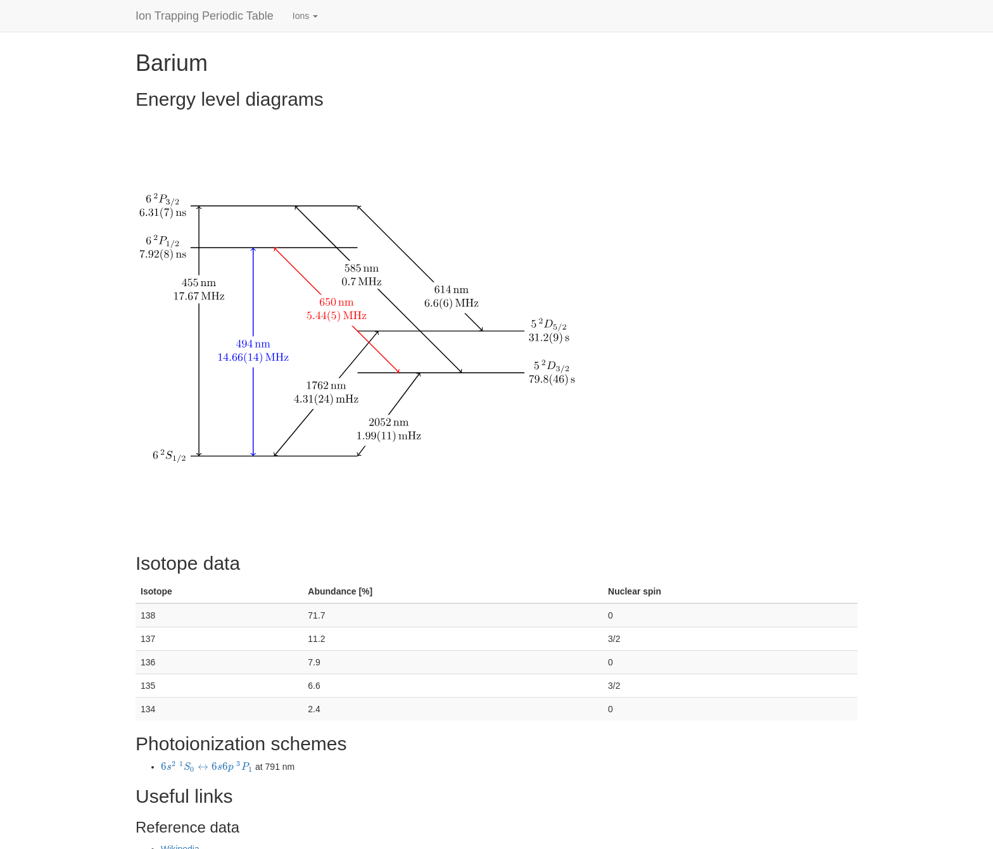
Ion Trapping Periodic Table (205, 15)
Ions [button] (305, 16)
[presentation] (207, 767)
